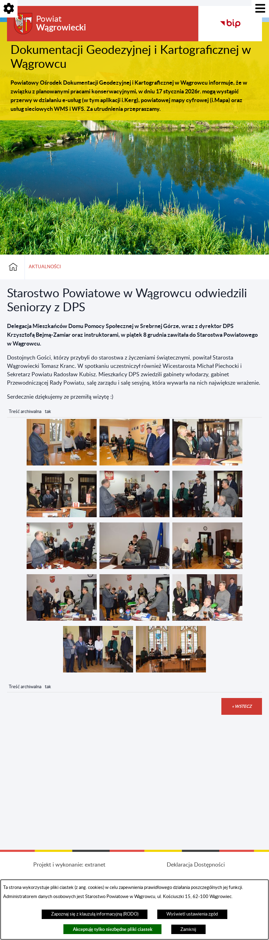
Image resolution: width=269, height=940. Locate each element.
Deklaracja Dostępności (196, 865)
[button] (62, 464)
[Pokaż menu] (260, 8)
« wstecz (241, 706)
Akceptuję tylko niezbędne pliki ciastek (112, 929)
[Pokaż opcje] (9, 8)
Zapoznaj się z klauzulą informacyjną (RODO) (94, 914)
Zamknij (188, 929)
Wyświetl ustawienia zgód (192, 914)
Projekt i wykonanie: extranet (69, 865)
